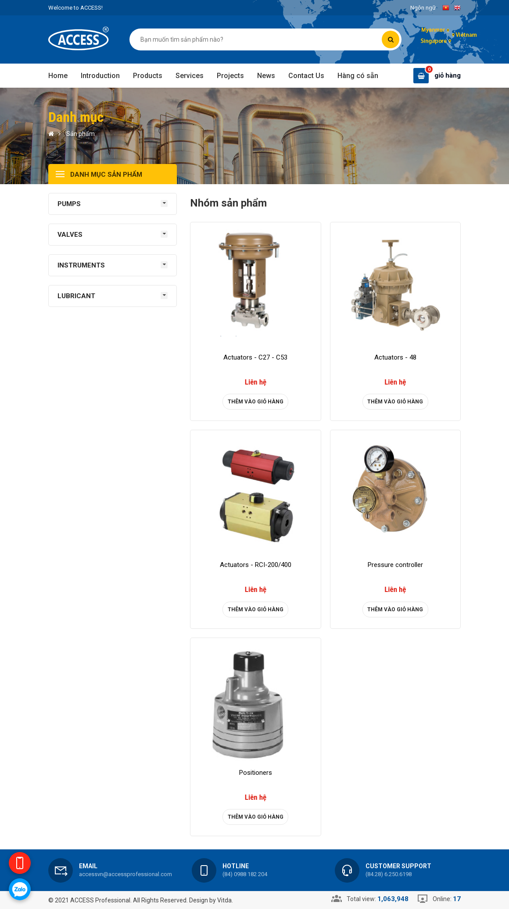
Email (88, 866)
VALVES (69, 235)
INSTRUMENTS (81, 265)
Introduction (100, 75)
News (266, 75)
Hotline (235, 866)
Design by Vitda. (211, 900)
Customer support (398, 866)
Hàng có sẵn (357, 75)
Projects (230, 75)
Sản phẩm (80, 133)
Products (147, 75)
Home (58, 75)
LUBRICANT (76, 296)
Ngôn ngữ (423, 7)
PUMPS (69, 204)
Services (190, 75)
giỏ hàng (447, 75)
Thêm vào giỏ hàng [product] (255, 402)
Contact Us (306, 75)
